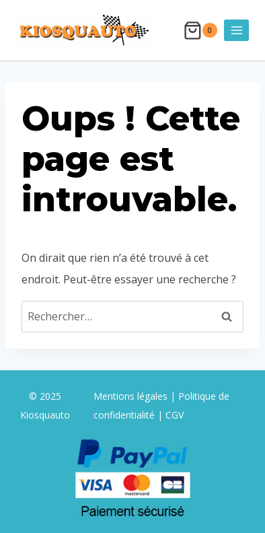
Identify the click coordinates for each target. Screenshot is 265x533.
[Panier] (200, 30)
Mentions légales (131, 396)
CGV (174, 414)
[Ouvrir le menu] (236, 30)
